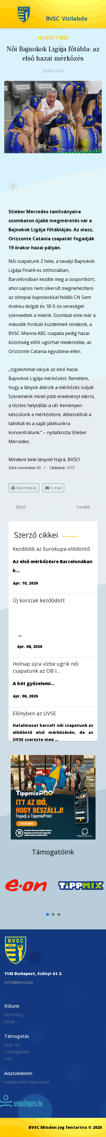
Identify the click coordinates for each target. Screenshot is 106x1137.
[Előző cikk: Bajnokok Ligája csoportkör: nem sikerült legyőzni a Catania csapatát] (20, 507)
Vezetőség (13, 1014)
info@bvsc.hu (18, 982)
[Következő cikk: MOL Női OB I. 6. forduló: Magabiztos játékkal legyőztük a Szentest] (83, 507)
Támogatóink (16, 1051)
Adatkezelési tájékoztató (26, 1082)
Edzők (9, 1021)
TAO (8, 1059)
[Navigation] (8, 14)
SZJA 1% (12, 1044)
